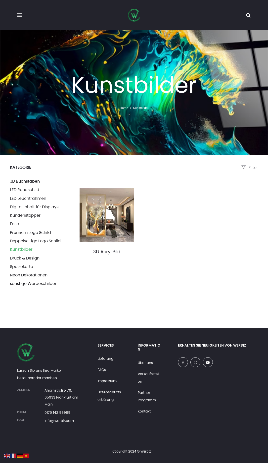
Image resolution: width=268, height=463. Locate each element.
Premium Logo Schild (30, 232)
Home (124, 108)
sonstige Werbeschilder (33, 283)
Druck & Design (25, 258)
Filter (249, 167)
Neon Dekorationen (28, 275)
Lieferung (105, 358)
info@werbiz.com (59, 420)
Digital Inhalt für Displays (34, 207)
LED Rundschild (24, 190)
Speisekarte (21, 266)
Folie (14, 224)
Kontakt (144, 411)
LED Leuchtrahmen (28, 198)
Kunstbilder (21, 249)
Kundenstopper (25, 215)
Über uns (145, 362)
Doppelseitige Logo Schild (35, 241)
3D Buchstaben (25, 181)
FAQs (101, 369)
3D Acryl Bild (106, 252)
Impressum (107, 380)
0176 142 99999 (57, 412)
